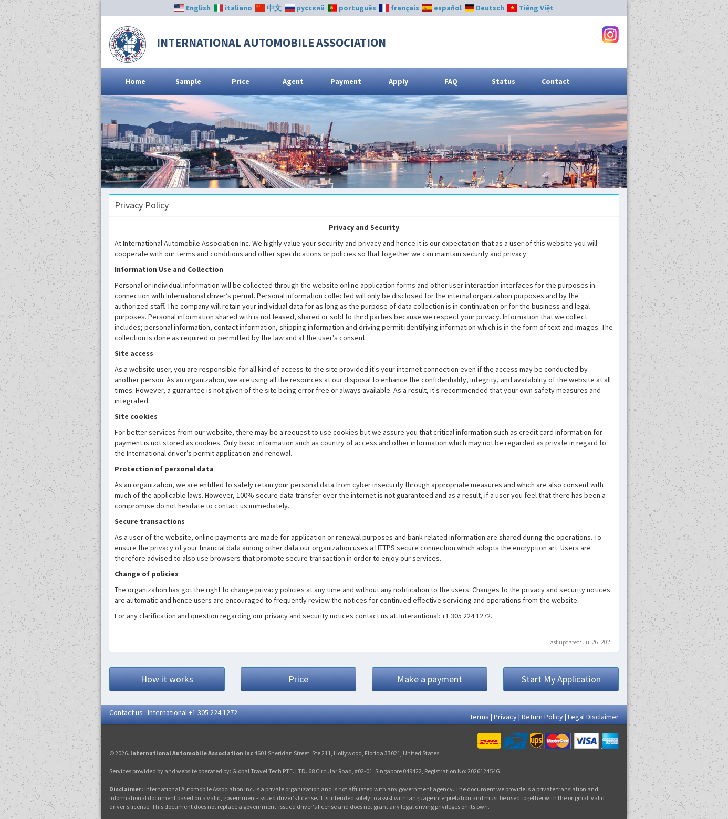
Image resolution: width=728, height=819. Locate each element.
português (352, 8)
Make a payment (429, 679)
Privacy (505, 716)
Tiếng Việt (530, 8)
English (192, 8)
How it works (167, 679)
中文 (268, 8)
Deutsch (485, 8)
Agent (293, 81)
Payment (345, 81)
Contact (556, 81)
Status (503, 81)
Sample (188, 81)
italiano (233, 8)
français (399, 8)
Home (135, 81)
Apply (398, 81)
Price (240, 81)
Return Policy (542, 716)
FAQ (450, 81)
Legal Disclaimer (593, 716)
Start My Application (561, 679)
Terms (479, 716)
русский (305, 8)
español (442, 8)
